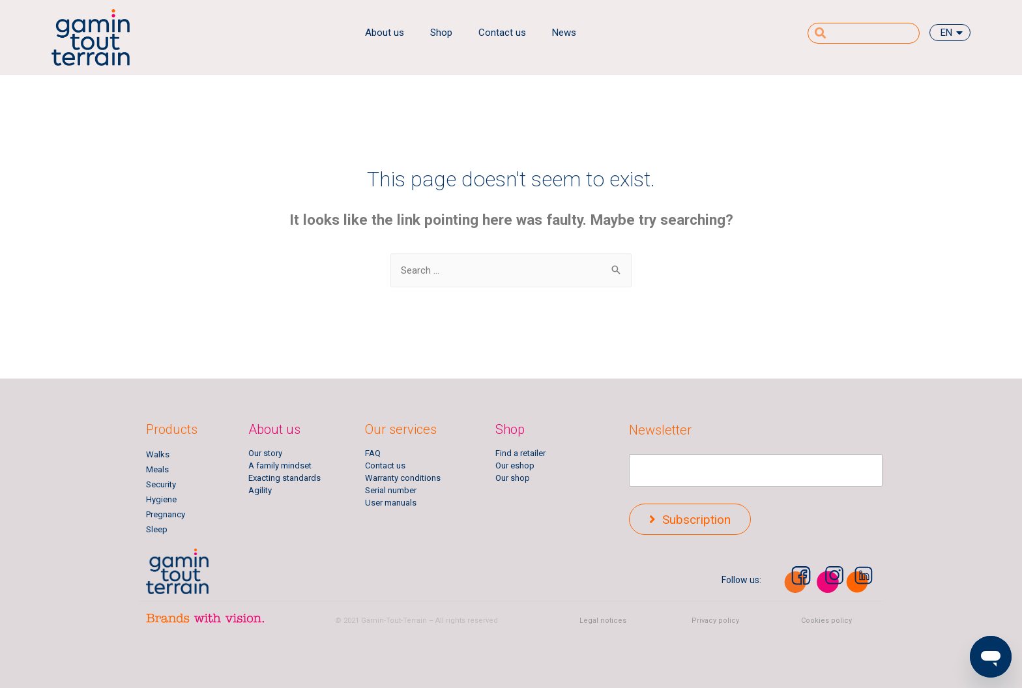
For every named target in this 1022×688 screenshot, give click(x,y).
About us (384, 32)
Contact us (502, 32)
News (564, 32)
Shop (441, 32)
